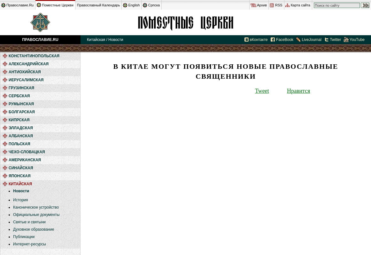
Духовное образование (33, 229)
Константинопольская (34, 56)
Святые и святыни (29, 222)
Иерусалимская (26, 80)
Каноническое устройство (36, 207)
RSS (278, 5)
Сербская (19, 96)
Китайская (185, 22)
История (20, 200)
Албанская (21, 136)
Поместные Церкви (57, 5)
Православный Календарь (98, 5)
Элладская (21, 128)
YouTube (357, 39)
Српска (154, 5)
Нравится (298, 91)
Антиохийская (25, 72)
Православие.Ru (20, 5)
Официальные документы (36, 214)
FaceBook (284, 39)
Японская (20, 176)
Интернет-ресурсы (29, 244)
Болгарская (22, 112)
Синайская (21, 168)
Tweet (262, 91)
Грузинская (21, 88)
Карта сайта (300, 5)
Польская (19, 144)
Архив (262, 5)
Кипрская (19, 120)
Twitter (335, 39)
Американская (25, 160)
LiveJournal (311, 39)
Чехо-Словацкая (27, 152)
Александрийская (29, 64)
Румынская (21, 104)
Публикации (24, 237)
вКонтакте (259, 39)
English (134, 5)
